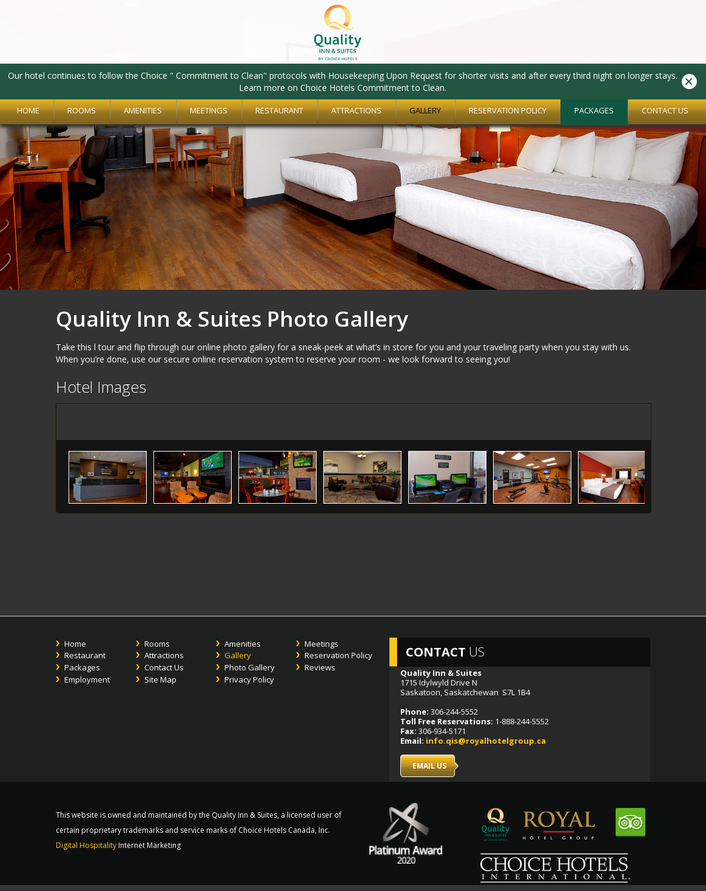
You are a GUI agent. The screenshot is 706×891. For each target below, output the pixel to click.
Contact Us (665, 110)
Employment (87, 679)
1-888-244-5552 (521, 721)
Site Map (160, 679)
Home (75, 643)
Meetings (208, 110)
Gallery (425, 110)
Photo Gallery (249, 667)
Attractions (356, 110)
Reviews (319, 667)
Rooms (81, 110)
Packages (594, 110)
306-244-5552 (454, 711)
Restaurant (279, 110)
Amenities (143, 110)
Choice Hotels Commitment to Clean (372, 87)
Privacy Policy (249, 679)
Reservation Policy (507, 110)
